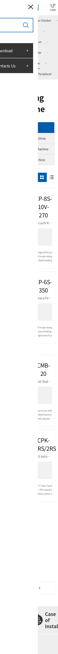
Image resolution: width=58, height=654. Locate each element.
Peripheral (44, 74)
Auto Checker (42, 20)
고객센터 (52, 7)
